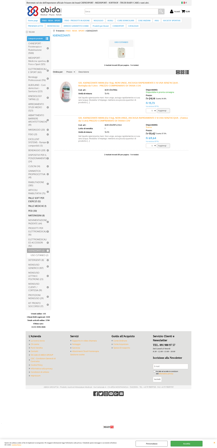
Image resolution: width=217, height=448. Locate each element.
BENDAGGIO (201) (36, 153)
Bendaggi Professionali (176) (37, 82)
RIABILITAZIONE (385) (36, 187)
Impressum (35, 378)
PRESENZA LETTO (35, 28)
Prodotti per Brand (99, 28)
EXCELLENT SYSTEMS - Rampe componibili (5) (37, 145)
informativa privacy (166, 377)
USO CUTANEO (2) (39, 258)
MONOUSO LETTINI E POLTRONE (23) (35, 279)
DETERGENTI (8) (36, 263)
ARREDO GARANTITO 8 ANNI (75, 28)
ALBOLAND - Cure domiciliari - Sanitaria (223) (37, 91)
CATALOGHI (131, 28)
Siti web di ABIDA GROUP (42, 358)
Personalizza (151, 443)
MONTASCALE (53, 28)
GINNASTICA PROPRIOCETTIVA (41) (36, 177)
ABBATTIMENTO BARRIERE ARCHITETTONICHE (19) (37, 123)
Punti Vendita (37, 351)
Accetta (186, 443)
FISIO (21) (32, 137)
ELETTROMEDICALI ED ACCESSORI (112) (37, 245)
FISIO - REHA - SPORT (50, 21)
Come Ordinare (120, 344)
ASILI (153, 21)
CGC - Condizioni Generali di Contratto (43, 363)
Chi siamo (35, 347)
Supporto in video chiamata (84, 344)
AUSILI (108, 21)
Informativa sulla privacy (41, 371)
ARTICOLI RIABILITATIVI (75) (36, 195)
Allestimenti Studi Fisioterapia (85, 354)
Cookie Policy (16, 445)
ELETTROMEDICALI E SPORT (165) (37, 74)
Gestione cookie (77, 357)
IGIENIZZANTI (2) (36, 253)
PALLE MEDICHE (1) (37, 209)
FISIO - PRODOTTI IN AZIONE (76, 21)
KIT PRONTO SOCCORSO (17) (35, 308)
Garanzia (76, 351)
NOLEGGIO (97, 21)
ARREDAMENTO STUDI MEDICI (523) (36, 110)
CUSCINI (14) (34, 169)
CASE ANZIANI (141, 21)
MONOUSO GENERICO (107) (35, 269)
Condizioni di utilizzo (40, 375)
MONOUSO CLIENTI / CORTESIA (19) (35, 290)
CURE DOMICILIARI (123, 21)
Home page (33, 21)
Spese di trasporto (121, 351)
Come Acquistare (120, 347)
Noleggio (76, 347)
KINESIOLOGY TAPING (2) (35, 101)
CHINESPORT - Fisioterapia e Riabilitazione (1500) (35, 51)
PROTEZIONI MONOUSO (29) (36, 300)
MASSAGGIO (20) (36, 132)
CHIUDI (214, 442)
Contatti (34, 354)
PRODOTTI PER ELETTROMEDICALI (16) (37, 234)
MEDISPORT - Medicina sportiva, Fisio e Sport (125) (37, 64)
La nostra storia (38, 344)
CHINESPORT (116, 28)
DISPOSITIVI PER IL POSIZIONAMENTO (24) (37, 161)
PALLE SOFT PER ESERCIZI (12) (36, 203)
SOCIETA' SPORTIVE (167, 21)
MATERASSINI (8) (36, 218)
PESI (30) (32, 214)
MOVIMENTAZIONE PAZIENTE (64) (37, 225)
